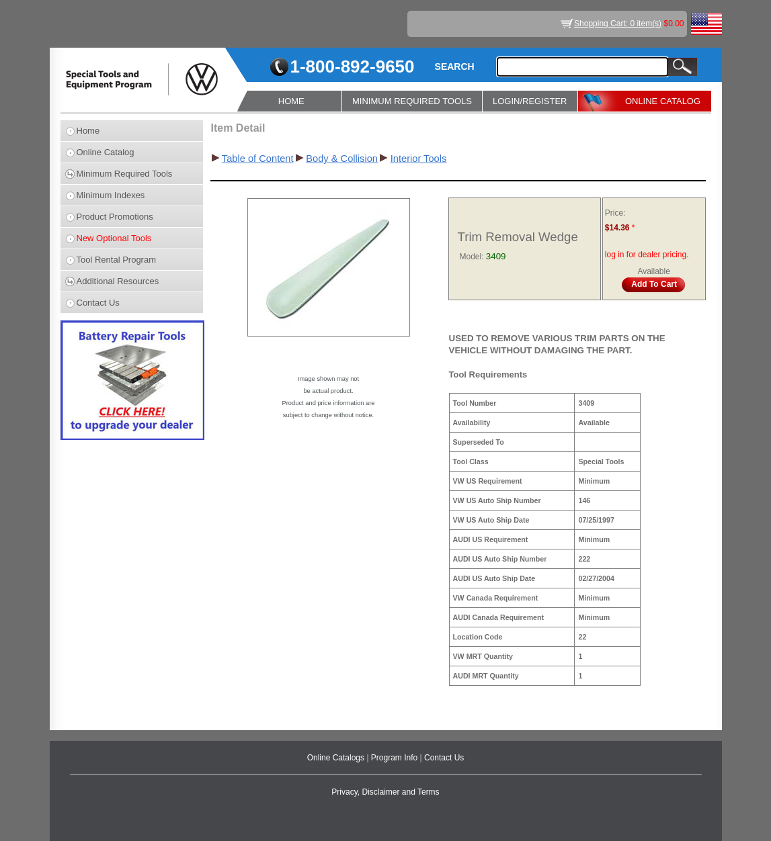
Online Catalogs (337, 757)
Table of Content (258, 158)
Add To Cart (654, 284)
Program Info (395, 757)
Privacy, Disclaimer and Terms (385, 792)
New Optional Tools (114, 238)
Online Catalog (105, 152)
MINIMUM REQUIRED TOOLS (412, 101)
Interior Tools (419, 158)
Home (88, 131)
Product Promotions (115, 217)
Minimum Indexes (111, 195)
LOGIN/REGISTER (530, 101)
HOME (291, 101)
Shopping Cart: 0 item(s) (617, 23)
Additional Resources (118, 281)
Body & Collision (342, 158)
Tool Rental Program (117, 260)
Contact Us (98, 303)
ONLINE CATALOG (662, 101)
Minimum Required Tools (125, 174)
